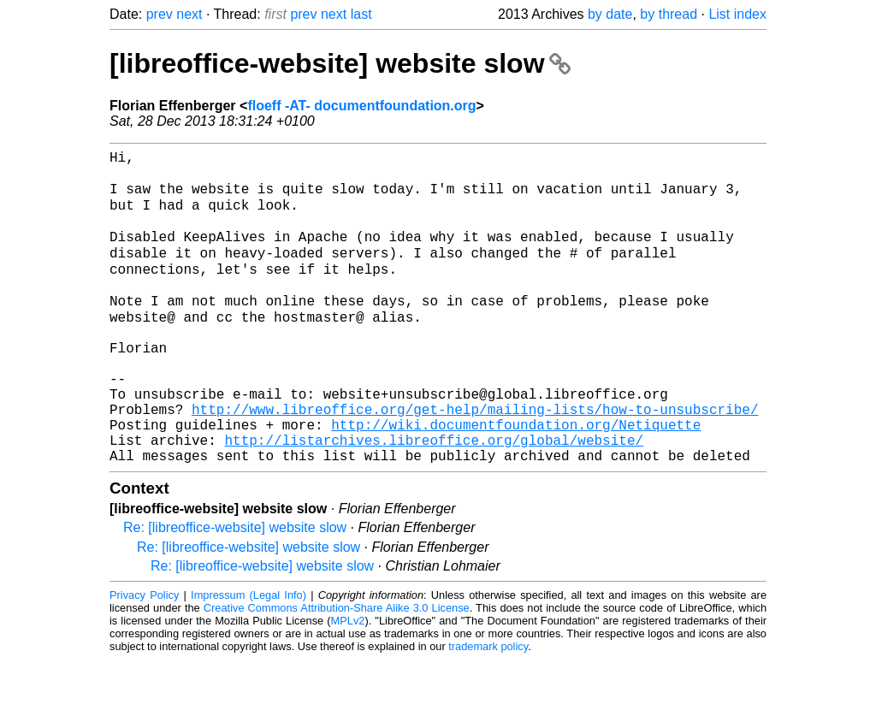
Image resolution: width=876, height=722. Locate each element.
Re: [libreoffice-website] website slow (234, 590)
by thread (668, 14)
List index (737, 14)
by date (610, 14)
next (189, 14)
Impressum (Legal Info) (248, 657)
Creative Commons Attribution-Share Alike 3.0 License (337, 670)
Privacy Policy (144, 657)
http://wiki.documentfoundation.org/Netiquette (516, 479)
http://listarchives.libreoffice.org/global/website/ (433, 498)
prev (159, 14)
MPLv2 (348, 683)
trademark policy (488, 708)
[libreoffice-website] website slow (340, 63)
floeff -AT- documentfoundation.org (361, 105)
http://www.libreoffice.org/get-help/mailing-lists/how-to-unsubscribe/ (475, 461)
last (361, 14)
